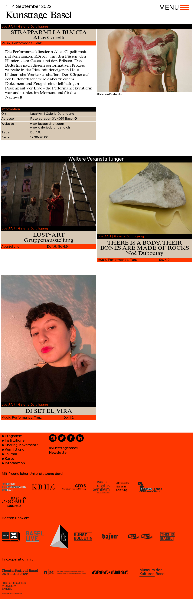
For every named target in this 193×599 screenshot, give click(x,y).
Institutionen (16, 441)
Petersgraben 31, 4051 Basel (51, 119)
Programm (13, 436)
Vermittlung (14, 450)
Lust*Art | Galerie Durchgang (52, 114)
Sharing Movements (21, 445)
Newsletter (58, 453)
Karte (9, 459)
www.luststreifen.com (47, 124)
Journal (11, 454)
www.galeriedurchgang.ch (50, 127)
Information (15, 463)
